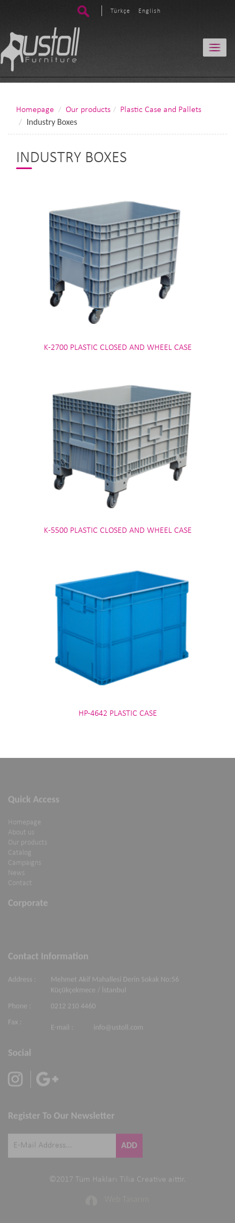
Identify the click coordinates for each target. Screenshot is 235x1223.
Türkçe (120, 10)
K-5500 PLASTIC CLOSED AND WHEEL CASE (118, 530)
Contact (20, 882)
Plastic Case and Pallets (160, 110)
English (149, 10)
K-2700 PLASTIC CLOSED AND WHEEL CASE (118, 347)
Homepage (35, 110)
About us (21, 831)
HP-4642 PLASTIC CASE (118, 713)
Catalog (20, 852)
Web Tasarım (127, 1198)
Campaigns (24, 862)
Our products (88, 110)
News (16, 872)
